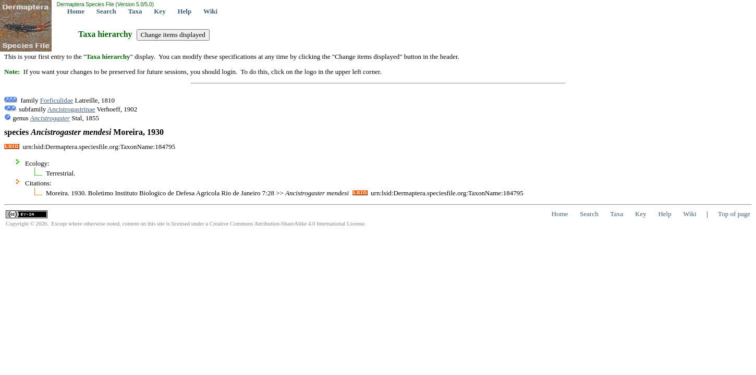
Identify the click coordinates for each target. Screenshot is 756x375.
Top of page (734, 214)
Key (159, 11)
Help (184, 11)
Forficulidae (57, 100)
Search (106, 11)
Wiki (210, 11)
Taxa (135, 11)
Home (75, 11)
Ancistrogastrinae (71, 109)
